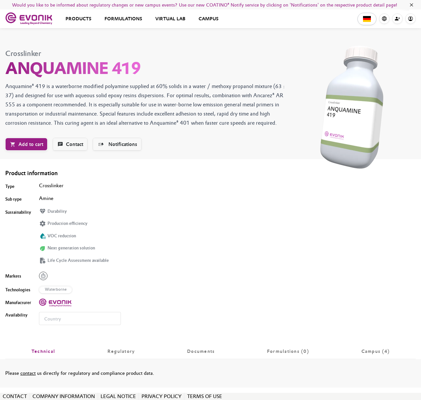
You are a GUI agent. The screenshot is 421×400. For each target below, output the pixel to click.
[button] (366, 19)
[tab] (43, 351)
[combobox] (80, 318)
